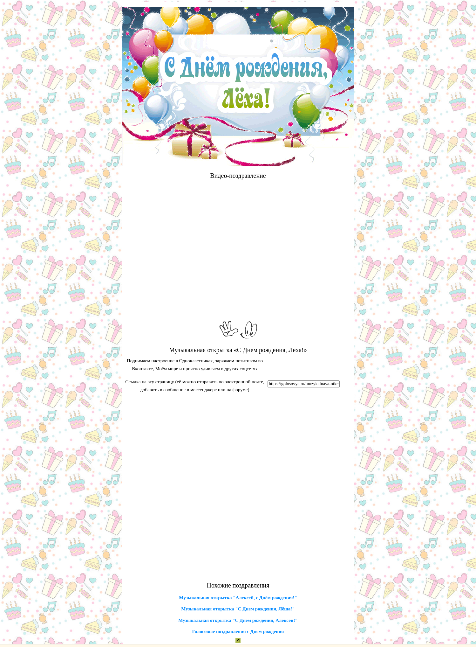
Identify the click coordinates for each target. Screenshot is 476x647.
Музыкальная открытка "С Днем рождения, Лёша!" (238, 608)
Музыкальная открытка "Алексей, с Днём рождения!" (238, 597)
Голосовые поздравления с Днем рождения (238, 631)
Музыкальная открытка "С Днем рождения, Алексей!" (238, 620)
